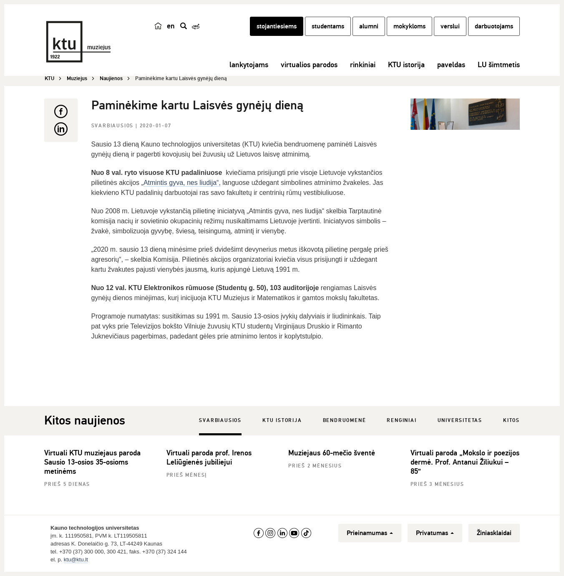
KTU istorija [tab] (282, 420)
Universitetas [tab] (460, 420)
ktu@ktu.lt (76, 559)
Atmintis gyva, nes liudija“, (182, 182)
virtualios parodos (309, 64)
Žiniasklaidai (494, 533)
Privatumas (435, 533)
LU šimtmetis (499, 64)
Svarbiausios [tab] (220, 420)
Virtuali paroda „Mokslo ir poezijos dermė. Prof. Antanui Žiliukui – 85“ (464, 462)
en (171, 25)
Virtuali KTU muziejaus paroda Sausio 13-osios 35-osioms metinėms (92, 462)
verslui (450, 26)
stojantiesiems (277, 26)
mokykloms (409, 26)
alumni (368, 26)
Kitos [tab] (511, 420)
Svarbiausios (113, 126)
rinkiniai (362, 64)
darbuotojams (494, 26)
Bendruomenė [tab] (344, 420)
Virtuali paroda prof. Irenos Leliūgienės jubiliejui (209, 457)
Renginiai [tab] (401, 420)
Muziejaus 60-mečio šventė (331, 452)
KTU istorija (406, 64)
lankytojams (248, 64)
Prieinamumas (370, 533)
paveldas (451, 64)
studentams (328, 26)
